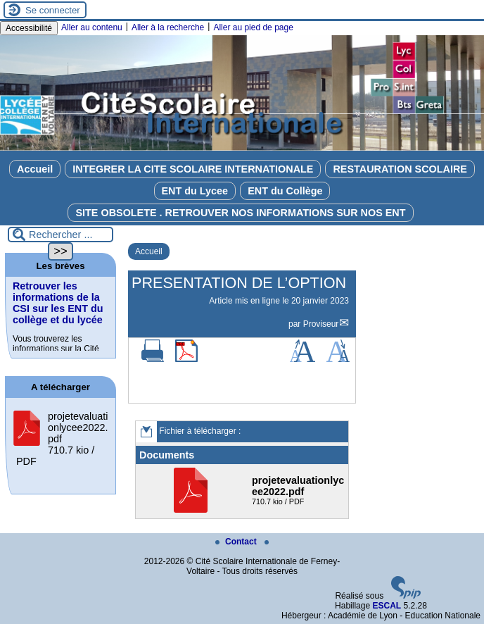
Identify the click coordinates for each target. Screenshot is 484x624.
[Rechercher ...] (60, 234)
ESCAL (386, 606)
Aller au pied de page (253, 27)
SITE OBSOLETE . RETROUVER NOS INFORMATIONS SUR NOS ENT (240, 212)
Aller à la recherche (168, 27)
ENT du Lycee (195, 190)
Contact (237, 542)
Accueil (35, 169)
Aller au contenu (91, 27)
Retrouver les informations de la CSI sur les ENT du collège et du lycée (58, 302)
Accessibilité (29, 28)
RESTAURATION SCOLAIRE (400, 169)
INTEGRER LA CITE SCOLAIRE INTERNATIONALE (192, 169)
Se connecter (52, 10)
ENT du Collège (285, 190)
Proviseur (321, 324)
